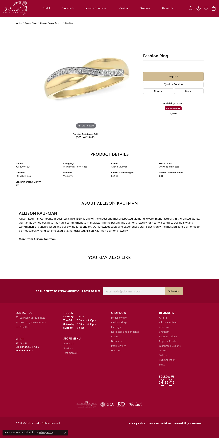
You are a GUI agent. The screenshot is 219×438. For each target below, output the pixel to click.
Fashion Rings (31, 23)
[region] (86, 79)
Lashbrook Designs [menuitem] (170, 345)
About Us (167, 8)
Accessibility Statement (188, 423)
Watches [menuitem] (116, 350)
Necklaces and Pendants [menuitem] (125, 331)
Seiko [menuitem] (162, 364)
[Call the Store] (24, 350)
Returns (188, 91)
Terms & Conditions (159, 423)
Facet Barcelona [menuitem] (168, 336)
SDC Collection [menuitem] (167, 359)
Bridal (46, 8)
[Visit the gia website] (107, 404)
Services (145, 8)
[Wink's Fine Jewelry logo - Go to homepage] (15, 8)
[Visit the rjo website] (121, 404)
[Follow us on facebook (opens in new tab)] (162, 382)
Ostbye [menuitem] (163, 355)
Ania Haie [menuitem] (164, 327)
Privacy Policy (137, 423)
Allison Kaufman (119, 166)
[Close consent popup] (65, 433)
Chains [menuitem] (115, 336)
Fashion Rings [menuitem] (119, 322)
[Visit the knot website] (136, 404)
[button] (191, 8)
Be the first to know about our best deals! (68, 291)
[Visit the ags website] (86, 404)
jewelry (19, 23)
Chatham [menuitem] (164, 331)
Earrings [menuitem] (116, 327)
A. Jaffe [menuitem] (163, 317)
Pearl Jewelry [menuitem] (118, 345)
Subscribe (174, 291)
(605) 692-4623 (85, 137)
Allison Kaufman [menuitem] (168, 322)
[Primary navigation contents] (108, 8)
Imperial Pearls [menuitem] (167, 341)
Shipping (158, 91)
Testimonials (70, 352)
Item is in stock (173, 108)
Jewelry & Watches (96, 8)
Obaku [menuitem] (163, 350)
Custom (124, 8)
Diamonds (68, 8)
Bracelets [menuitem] (116, 341)
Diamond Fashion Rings (49, 23)
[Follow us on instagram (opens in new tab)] (170, 382)
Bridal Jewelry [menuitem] (119, 317)
